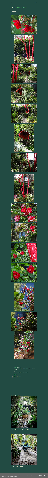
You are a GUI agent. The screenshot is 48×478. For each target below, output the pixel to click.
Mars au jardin (17, 466)
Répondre (15, 374)
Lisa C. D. (15, 376)
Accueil (15, 2)
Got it (45, 475)
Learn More (40, 475)
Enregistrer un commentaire (17, 468)
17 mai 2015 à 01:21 (19, 367)
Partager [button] (12, 468)
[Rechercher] (36, 2)
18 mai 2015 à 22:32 (19, 376)
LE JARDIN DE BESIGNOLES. (20, 429)
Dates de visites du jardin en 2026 (19, 7)
